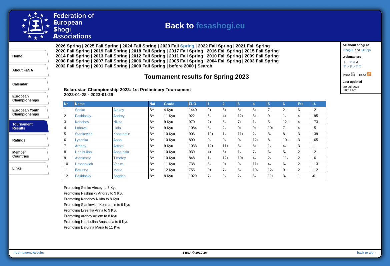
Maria (117, 170)
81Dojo (366, 50)
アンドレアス (352, 66)
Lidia (117, 128)
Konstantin (121, 134)
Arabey (80, 146)
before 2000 (181, 65)
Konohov (82, 122)
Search (204, 65)
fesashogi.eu (220, 25)
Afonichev (83, 158)
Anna (117, 140)
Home (17, 56)
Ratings (18, 140)
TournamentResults (22, 126)
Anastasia (121, 152)
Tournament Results (29, 252)
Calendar (20, 84)
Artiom (118, 146)
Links (17, 168)
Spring (74, 45)
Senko (80, 110)
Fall (99, 45)
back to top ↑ (366, 252)
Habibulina (83, 152)
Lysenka (81, 140)
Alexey (118, 110)
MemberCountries (20, 154)
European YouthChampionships (25, 112)
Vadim (118, 164)
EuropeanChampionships (25, 98)
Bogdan (119, 176)
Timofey (119, 158)
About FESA (22, 70)
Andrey (119, 116)
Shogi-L (348, 50)
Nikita (117, 122)
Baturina (81, 170)
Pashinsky (83, 116)
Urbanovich (84, 164)
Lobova (81, 128)
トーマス (349, 62)
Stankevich (83, 134)
